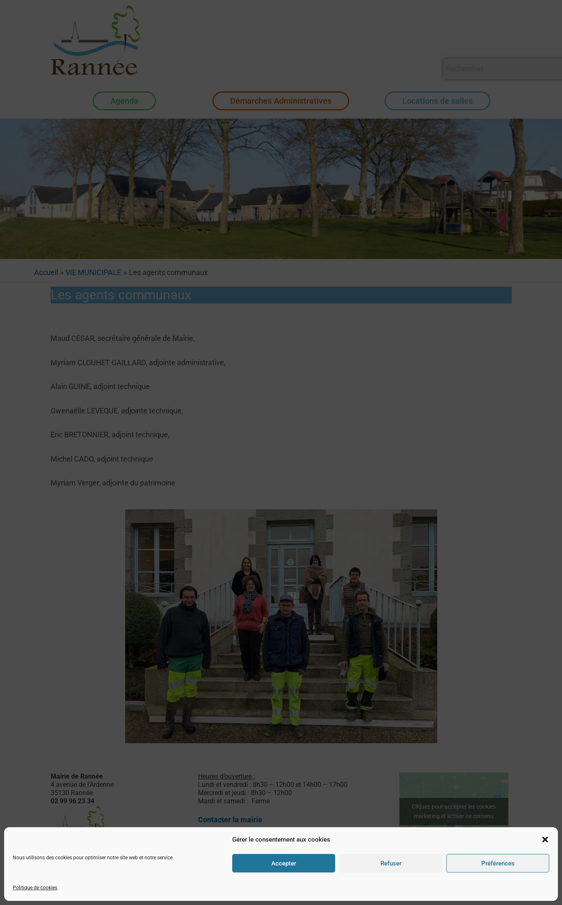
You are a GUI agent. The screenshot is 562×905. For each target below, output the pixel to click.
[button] (545, 874)
